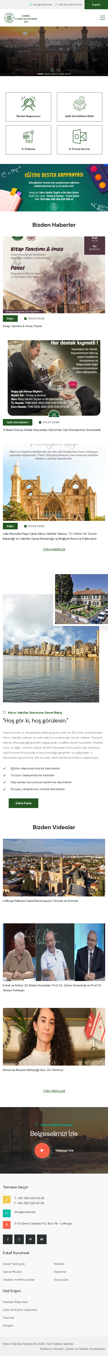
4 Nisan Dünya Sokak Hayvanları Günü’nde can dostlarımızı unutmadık (52, 430)
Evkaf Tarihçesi (14, 1264)
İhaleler (59, 1264)
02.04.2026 (34, 526)
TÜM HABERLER (54, 549)
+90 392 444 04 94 (68, 4)
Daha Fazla (23, 803)
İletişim (8, 1326)
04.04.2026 (49, 422)
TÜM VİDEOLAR (54, 1091)
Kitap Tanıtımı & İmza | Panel (22, 326)
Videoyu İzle (64, 1150)
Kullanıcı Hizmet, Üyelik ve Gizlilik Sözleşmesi (72, 1349)
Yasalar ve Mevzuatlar (19, 1280)
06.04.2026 (34, 318)
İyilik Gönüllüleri (17, 422)
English (96, 4)
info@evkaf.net (41, 4)
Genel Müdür (12, 1272)
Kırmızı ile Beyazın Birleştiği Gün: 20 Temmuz (33, 1070)
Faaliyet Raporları (15, 1302)
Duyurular (61, 1280)
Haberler (60, 1272)
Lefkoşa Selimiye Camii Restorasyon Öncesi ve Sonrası (40, 901)
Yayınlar (8, 1318)
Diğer (10, 318)
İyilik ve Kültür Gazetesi (20, 1310)
